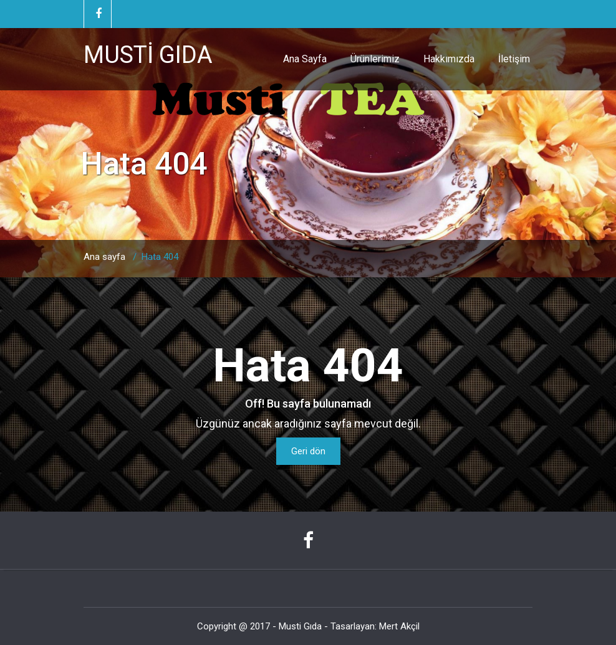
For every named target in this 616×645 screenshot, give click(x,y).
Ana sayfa (104, 256)
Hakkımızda (448, 59)
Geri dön (308, 451)
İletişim (514, 59)
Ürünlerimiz (375, 59)
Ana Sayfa (305, 59)
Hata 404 (160, 256)
